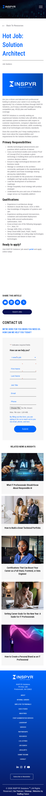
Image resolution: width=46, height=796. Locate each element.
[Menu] (41, 7)
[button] (13, 26)
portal (31, 249)
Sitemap (28, 791)
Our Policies (18, 791)
